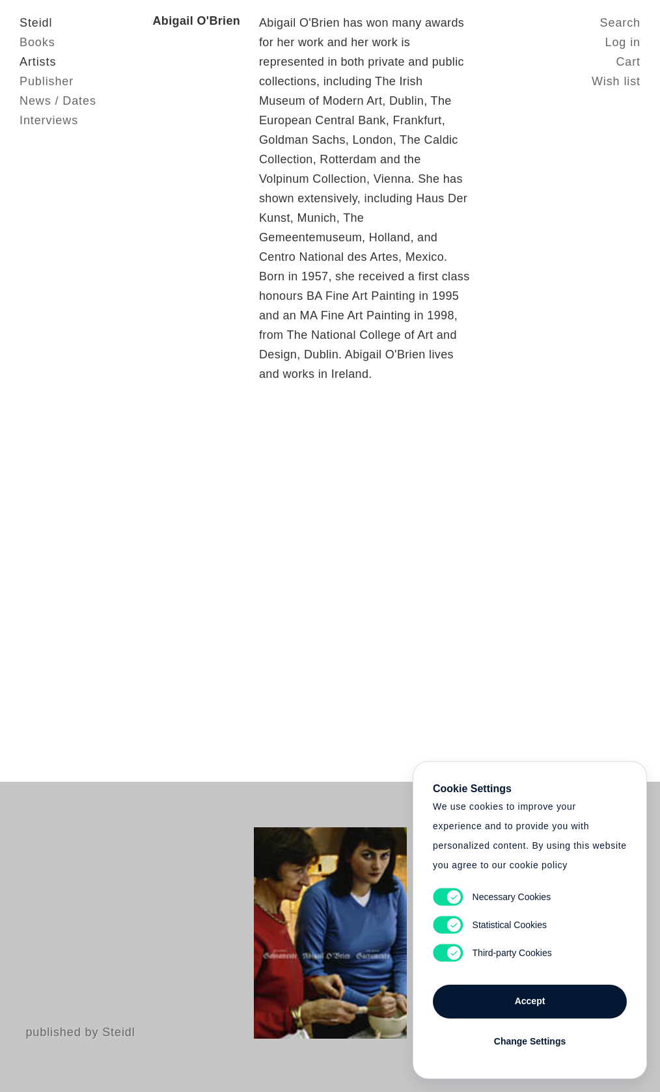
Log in (622, 42)
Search (620, 22)
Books (37, 42)
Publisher (47, 81)
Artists (38, 61)
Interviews (49, 120)
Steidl (36, 22)
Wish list (616, 81)
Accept (530, 1001)
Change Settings (530, 1041)
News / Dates (58, 100)
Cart (628, 61)
